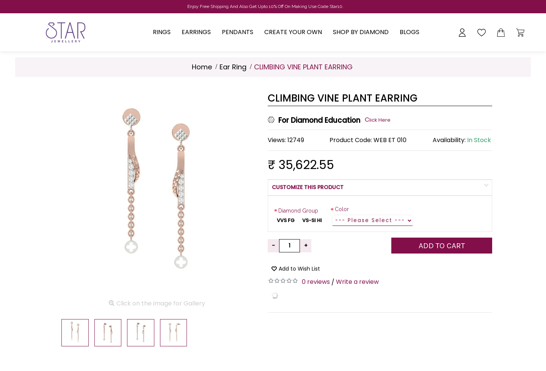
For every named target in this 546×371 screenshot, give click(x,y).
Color (342, 209)
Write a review (357, 281)
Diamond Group (298, 211)
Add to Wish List (299, 268)
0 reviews (316, 281)
